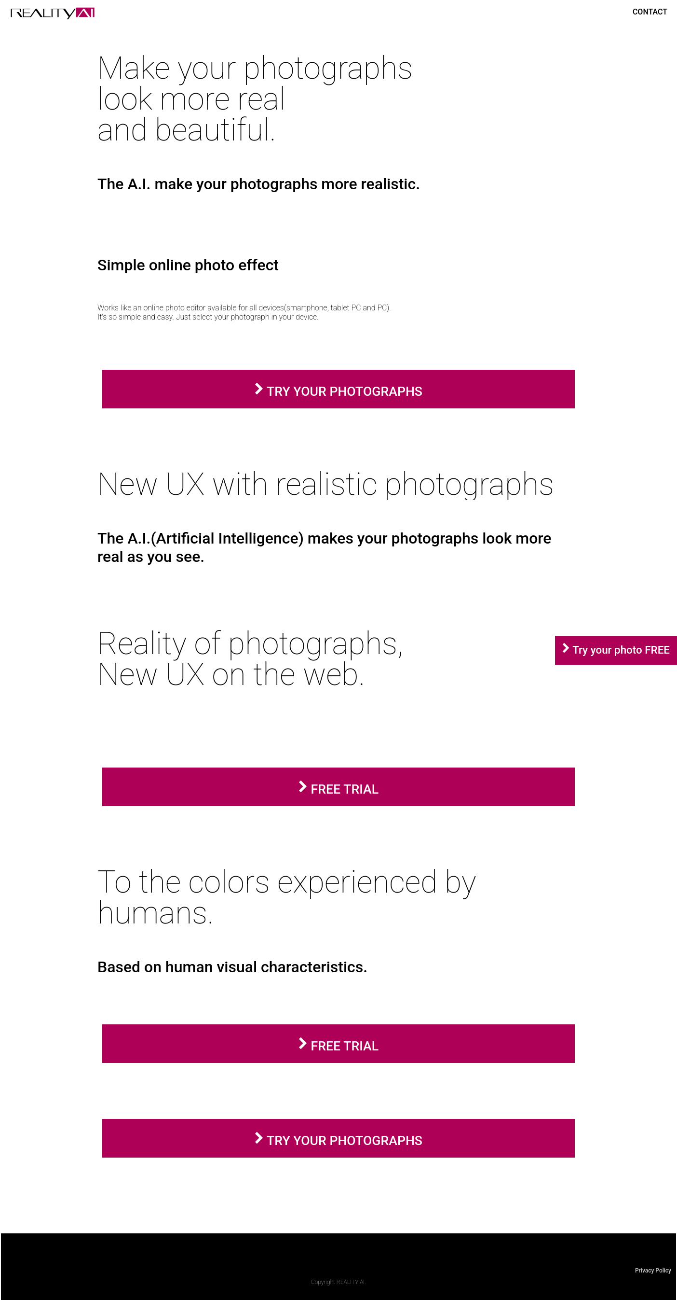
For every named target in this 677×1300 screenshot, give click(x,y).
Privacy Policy (653, 1270)
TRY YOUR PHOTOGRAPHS (338, 391)
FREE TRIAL (338, 789)
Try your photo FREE (620, 649)
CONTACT (650, 11)
